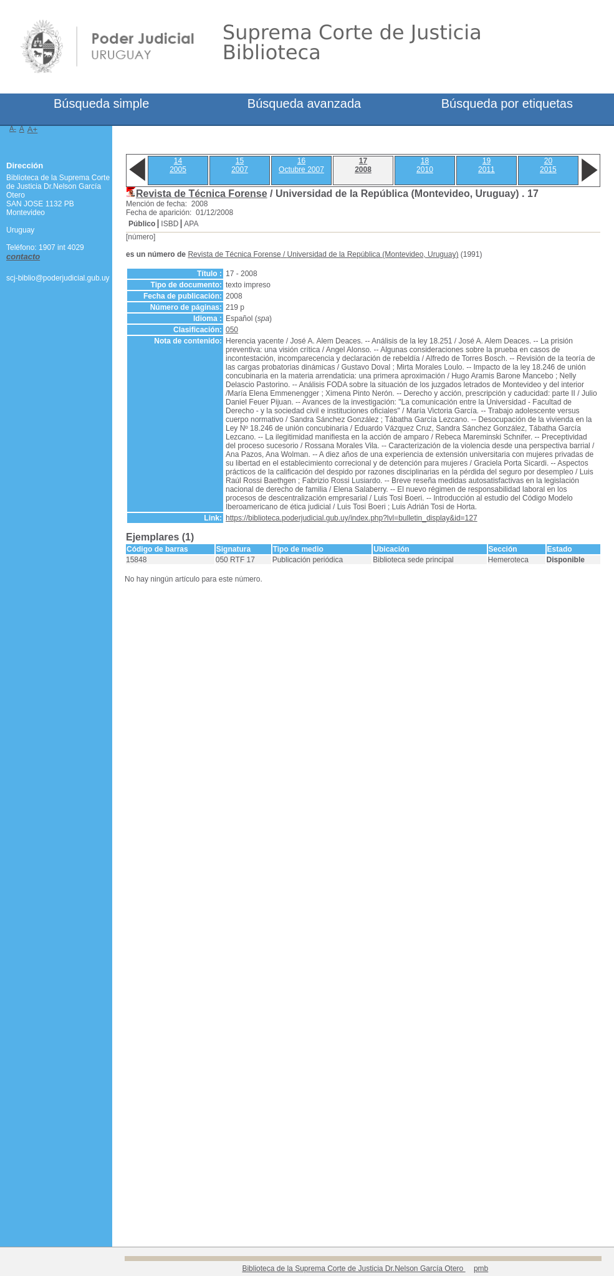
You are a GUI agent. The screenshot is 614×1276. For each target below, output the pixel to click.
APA (191, 223)
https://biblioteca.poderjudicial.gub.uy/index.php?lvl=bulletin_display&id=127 (351, 518)
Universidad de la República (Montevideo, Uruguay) (373, 254)
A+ (32, 129)
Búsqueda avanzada (304, 103)
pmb (481, 1268)
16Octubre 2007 (301, 165)
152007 (239, 165)
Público (141, 223)
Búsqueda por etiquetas (507, 103)
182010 (424, 165)
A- (12, 128)
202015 (548, 165)
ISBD (169, 223)
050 (232, 329)
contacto (23, 256)
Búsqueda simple (101, 103)
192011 (486, 165)
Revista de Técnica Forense (201, 193)
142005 (178, 165)
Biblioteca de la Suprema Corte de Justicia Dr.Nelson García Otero (353, 1268)
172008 (363, 165)
